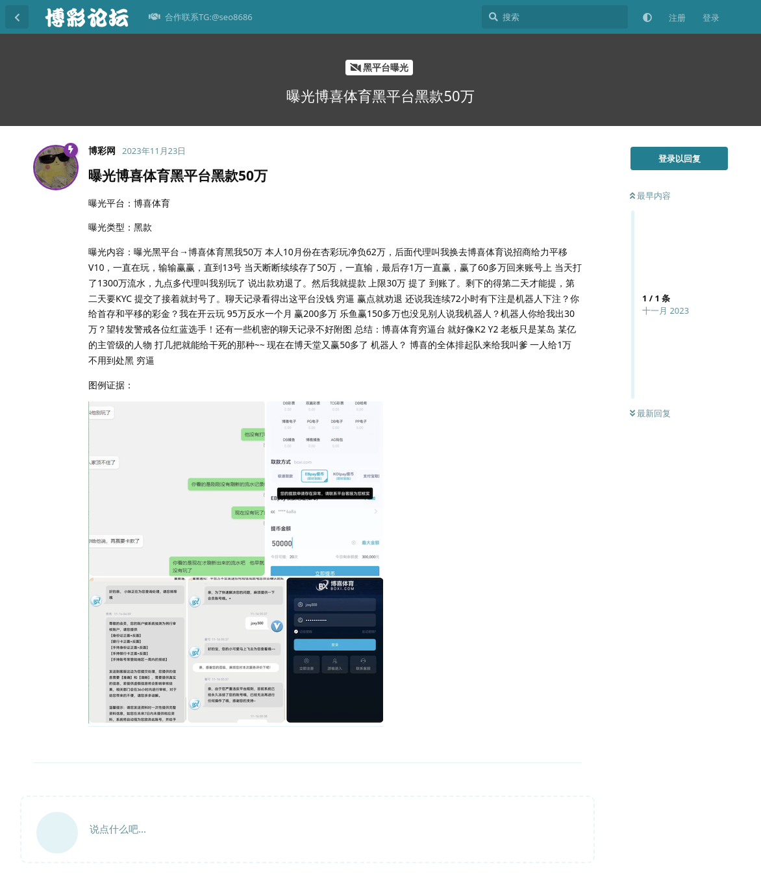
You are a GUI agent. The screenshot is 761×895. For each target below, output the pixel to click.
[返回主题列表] (17, 17)
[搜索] (555, 17)
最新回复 (650, 413)
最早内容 (650, 195)
